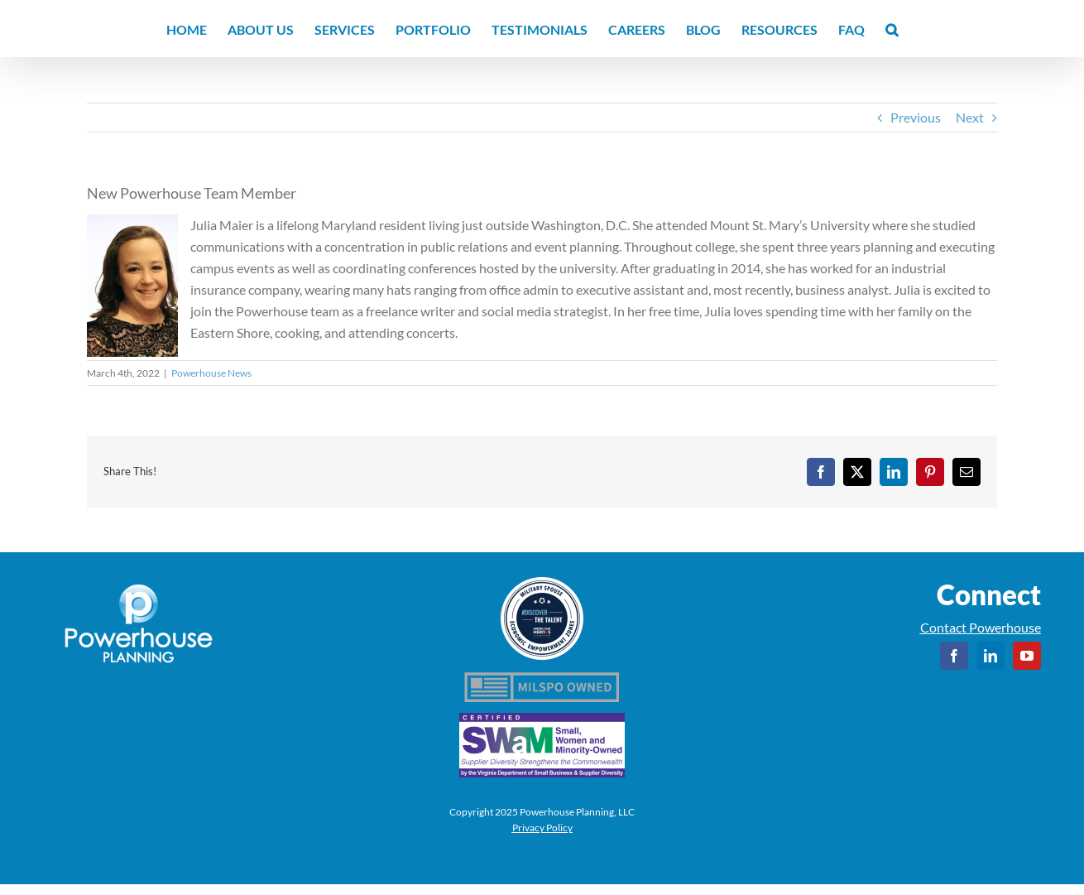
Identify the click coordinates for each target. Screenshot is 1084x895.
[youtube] (1027, 656)
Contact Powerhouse (980, 627)
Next (970, 117)
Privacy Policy (542, 827)
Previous (915, 117)
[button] (891, 29)
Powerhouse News (211, 373)
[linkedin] (990, 656)
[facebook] (954, 656)
